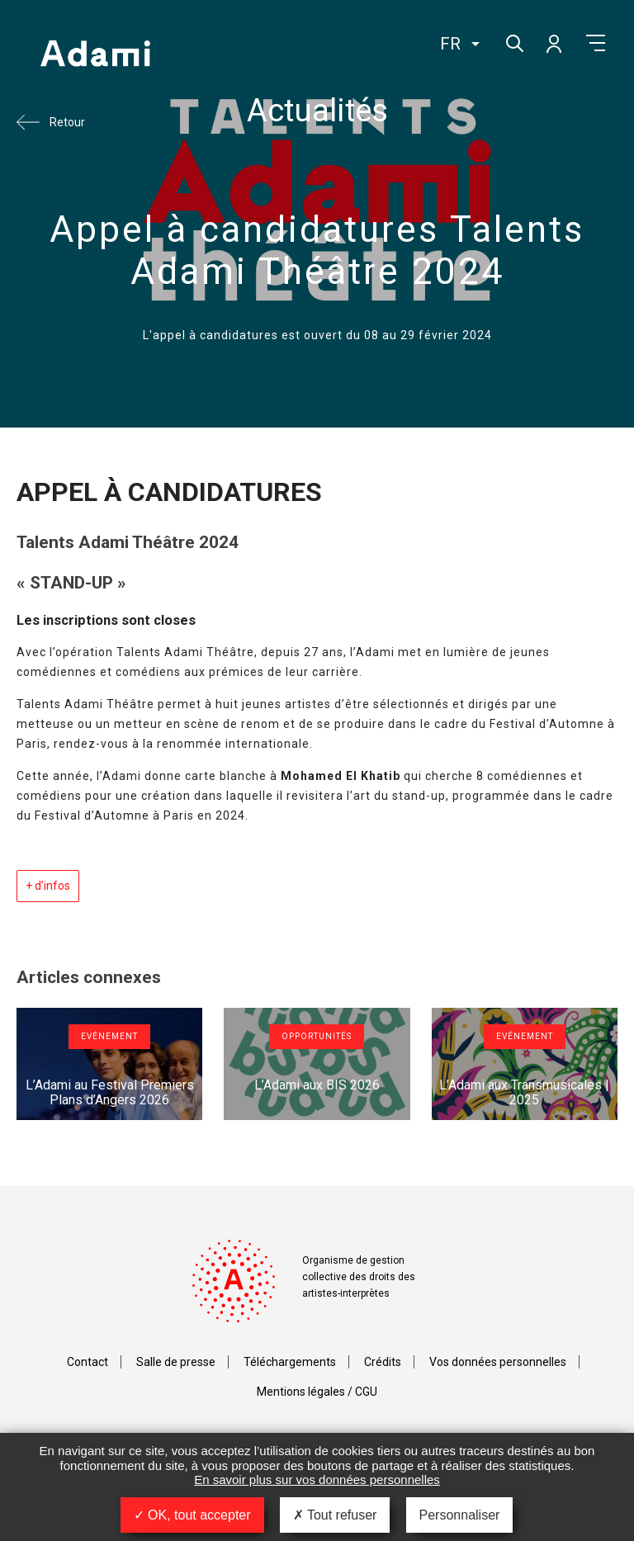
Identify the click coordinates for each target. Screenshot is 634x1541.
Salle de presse (175, 1361)
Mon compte (553, 43)
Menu (595, 43)
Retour (67, 122)
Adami (95, 55)
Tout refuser (335, 1515)
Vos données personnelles (497, 1361)
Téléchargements (290, 1361)
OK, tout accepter (192, 1515)
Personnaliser (459, 1515)
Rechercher (513, 42)
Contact (87, 1361)
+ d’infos (48, 885)
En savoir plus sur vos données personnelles (317, 1479)
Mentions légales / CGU (317, 1391)
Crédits (382, 1361)
